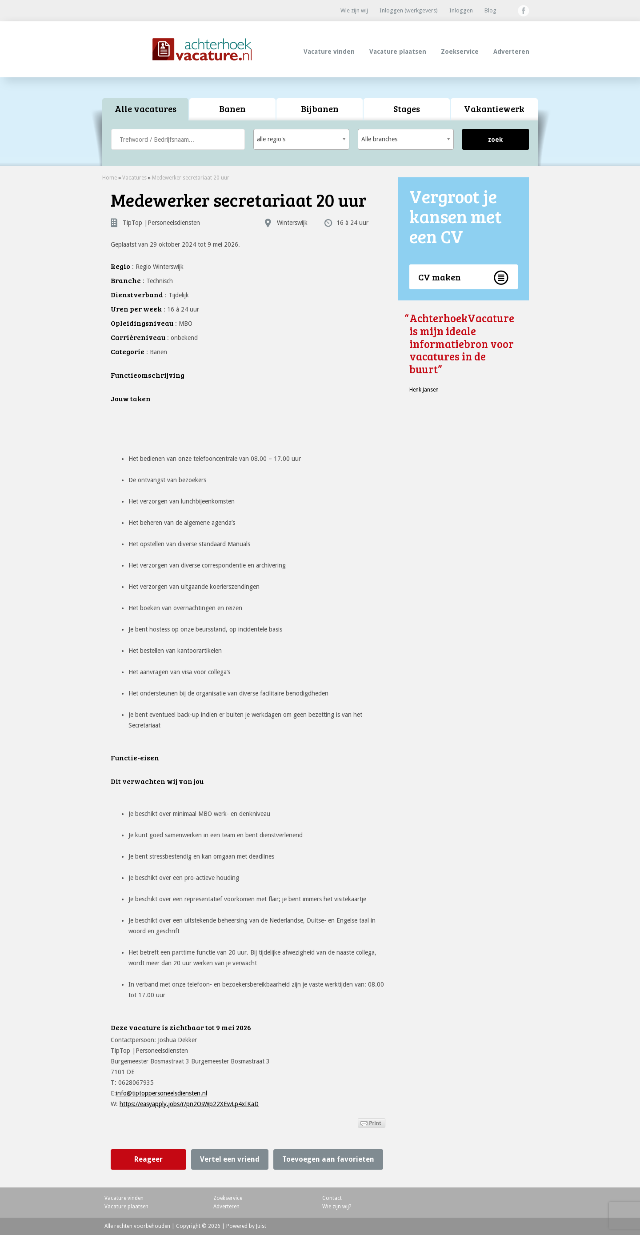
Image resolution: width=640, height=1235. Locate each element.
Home (109, 178)
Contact (332, 1198)
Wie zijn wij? (336, 1206)
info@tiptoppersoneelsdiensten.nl (161, 1093)
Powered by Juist (246, 1226)
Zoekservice (460, 51)
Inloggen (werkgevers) (409, 10)
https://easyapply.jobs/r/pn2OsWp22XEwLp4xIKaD (189, 1103)
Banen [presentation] (232, 108)
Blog (490, 10)
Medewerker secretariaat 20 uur (190, 178)
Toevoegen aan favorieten (328, 1159)
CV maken (439, 277)
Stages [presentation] (406, 108)
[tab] (145, 109)
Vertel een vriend (230, 1159)
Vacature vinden (329, 51)
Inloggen (461, 10)
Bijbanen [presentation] (320, 108)
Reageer (148, 1159)
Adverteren (511, 51)
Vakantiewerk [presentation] (494, 108)
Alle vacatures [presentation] (145, 108)
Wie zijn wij (354, 10)
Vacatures (134, 178)
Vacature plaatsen (397, 51)
